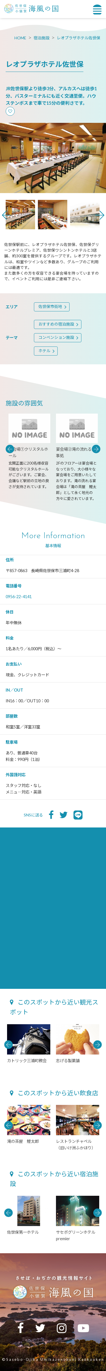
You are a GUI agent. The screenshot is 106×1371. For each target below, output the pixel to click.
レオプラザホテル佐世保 (78, 37)
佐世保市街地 (50, 306)
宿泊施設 (41, 37)
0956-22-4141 (19, 596)
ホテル (44, 350)
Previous (6, 215)
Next (99, 215)
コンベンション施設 (56, 337)
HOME (20, 37)
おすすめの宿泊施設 (56, 324)
